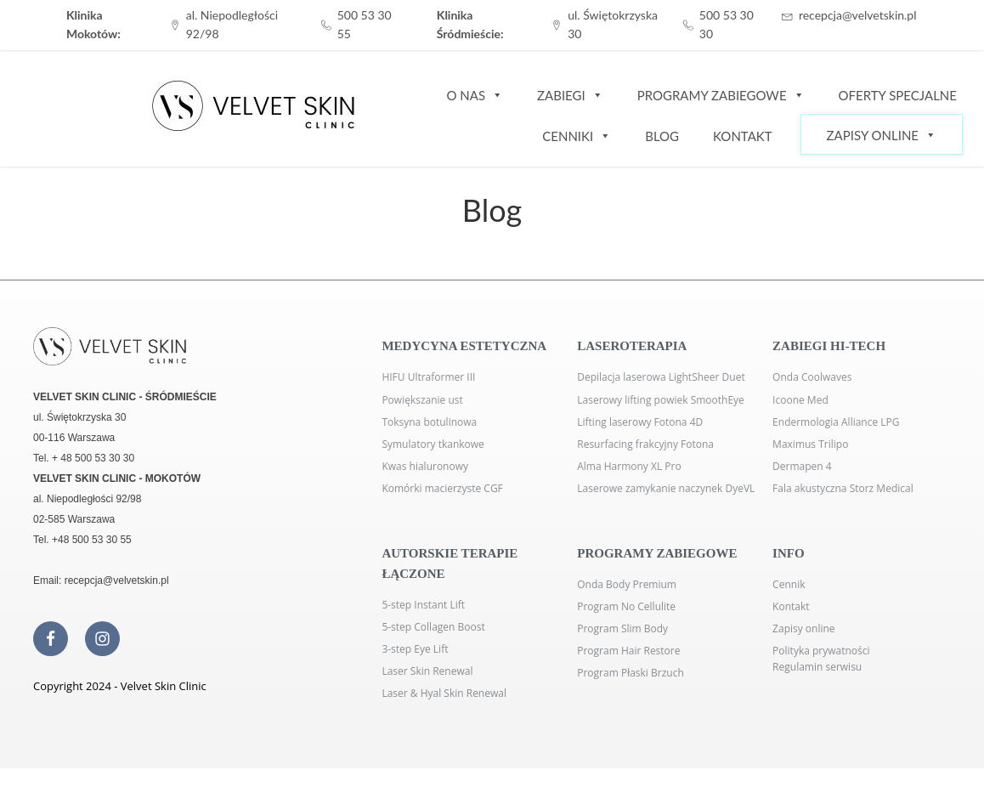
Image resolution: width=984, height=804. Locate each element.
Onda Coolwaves (811, 377)
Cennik (788, 584)
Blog (662, 136)
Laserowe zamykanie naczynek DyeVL (666, 488)
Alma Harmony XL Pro (629, 466)
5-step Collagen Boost (433, 627)
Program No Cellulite (626, 606)
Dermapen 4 (802, 466)
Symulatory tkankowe (433, 444)
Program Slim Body (622, 628)
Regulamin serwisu (817, 667)
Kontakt (742, 136)
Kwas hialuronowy (425, 466)
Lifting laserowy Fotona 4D (640, 422)
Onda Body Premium (626, 584)
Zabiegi (570, 94)
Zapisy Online (881, 135)
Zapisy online (803, 628)
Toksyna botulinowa (429, 422)
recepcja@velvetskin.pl (858, 15)
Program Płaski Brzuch (630, 672)
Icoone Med (800, 400)
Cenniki (576, 135)
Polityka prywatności (820, 650)
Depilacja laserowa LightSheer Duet (660, 377)
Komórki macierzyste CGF (442, 488)
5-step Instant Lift (423, 604)
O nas (474, 94)
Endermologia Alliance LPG (835, 422)
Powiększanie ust (422, 400)
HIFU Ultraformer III (428, 377)
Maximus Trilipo (810, 444)
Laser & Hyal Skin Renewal (444, 693)
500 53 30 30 (726, 24)
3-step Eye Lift (415, 649)
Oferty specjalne (898, 95)
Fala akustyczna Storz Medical (842, 488)
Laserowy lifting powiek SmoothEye (660, 400)
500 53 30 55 (364, 24)
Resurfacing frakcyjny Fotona (645, 444)
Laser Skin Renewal (427, 671)
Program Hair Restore (628, 650)
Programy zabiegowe (721, 94)
